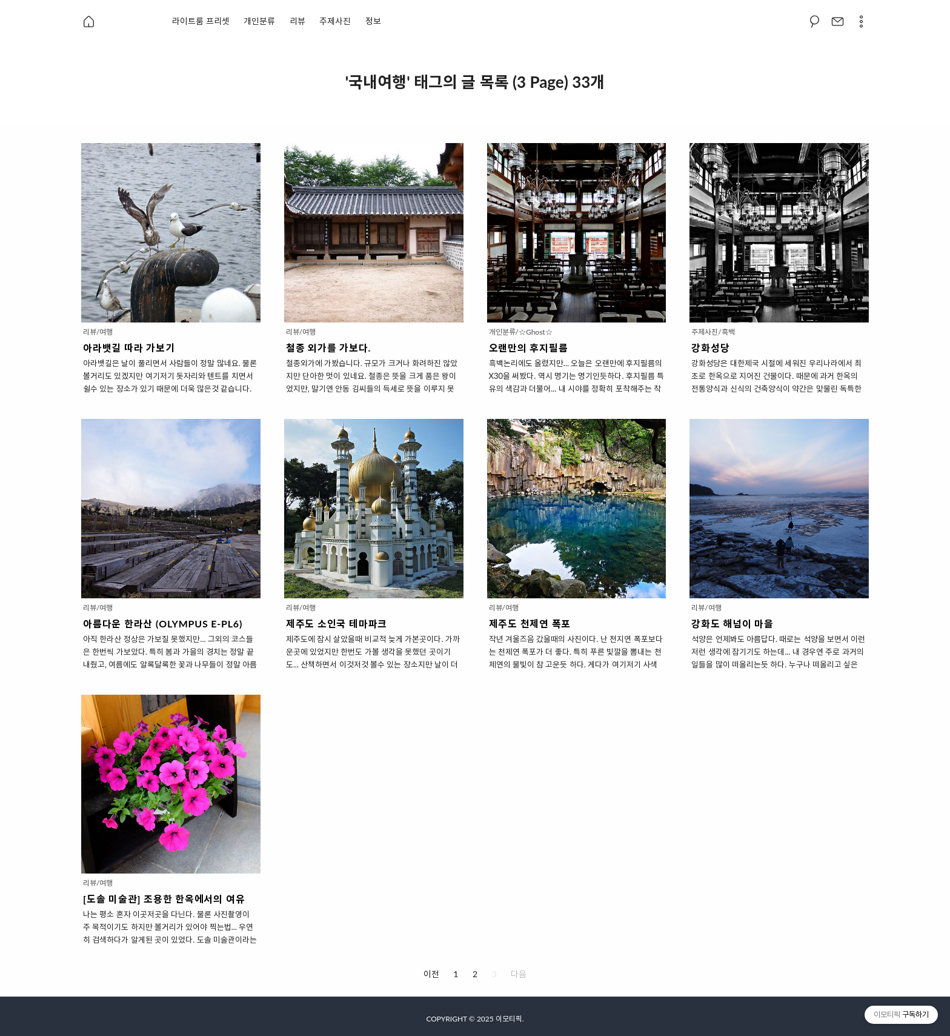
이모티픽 (509, 1018)
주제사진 (335, 21)
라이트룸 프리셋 (201, 21)
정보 (373, 21)
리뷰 (297, 21)
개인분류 (259, 21)
